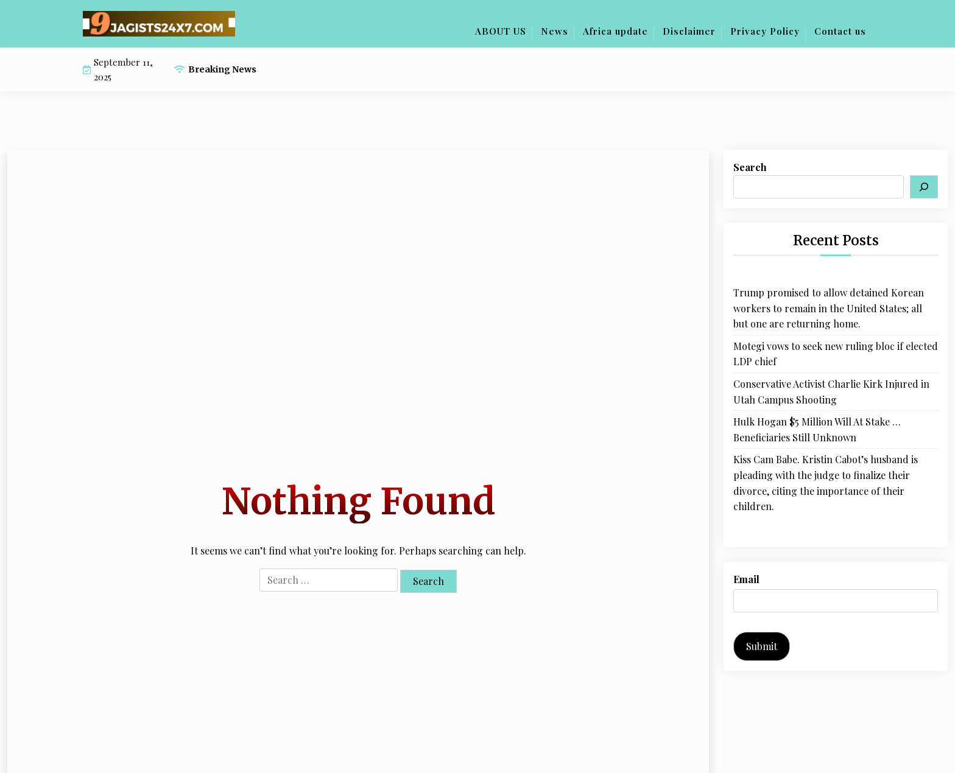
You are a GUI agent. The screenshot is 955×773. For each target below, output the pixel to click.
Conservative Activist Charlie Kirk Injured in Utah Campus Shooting (831, 391)
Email (746, 579)
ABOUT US (500, 31)
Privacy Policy (765, 31)
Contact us (840, 31)
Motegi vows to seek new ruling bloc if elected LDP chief (835, 354)
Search (750, 167)
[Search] (924, 186)
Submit (761, 646)
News (554, 31)
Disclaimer (689, 31)
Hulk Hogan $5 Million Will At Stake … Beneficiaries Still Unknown (817, 429)
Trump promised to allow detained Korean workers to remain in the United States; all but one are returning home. (828, 308)
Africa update (615, 31)
